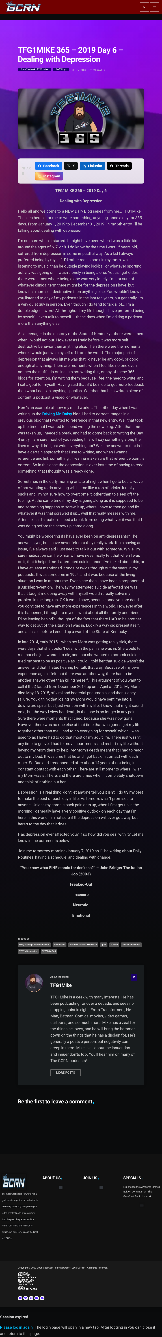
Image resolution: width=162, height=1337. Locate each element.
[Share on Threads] (119, 166)
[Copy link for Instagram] (49, 176)
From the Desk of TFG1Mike (83, 944)
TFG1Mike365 (49, 951)
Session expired (14, 1317)
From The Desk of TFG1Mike (34, 69)
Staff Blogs (61, 69)
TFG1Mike (79, 70)
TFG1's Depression (28, 951)
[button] (61, 1187)
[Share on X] (71, 166)
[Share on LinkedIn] (92, 166)
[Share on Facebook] (48, 166)
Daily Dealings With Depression (34, 944)
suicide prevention (131, 944)
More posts (65, 1073)
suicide (114, 944)
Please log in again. (17, 1327)
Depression (59, 944)
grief (103, 944)
